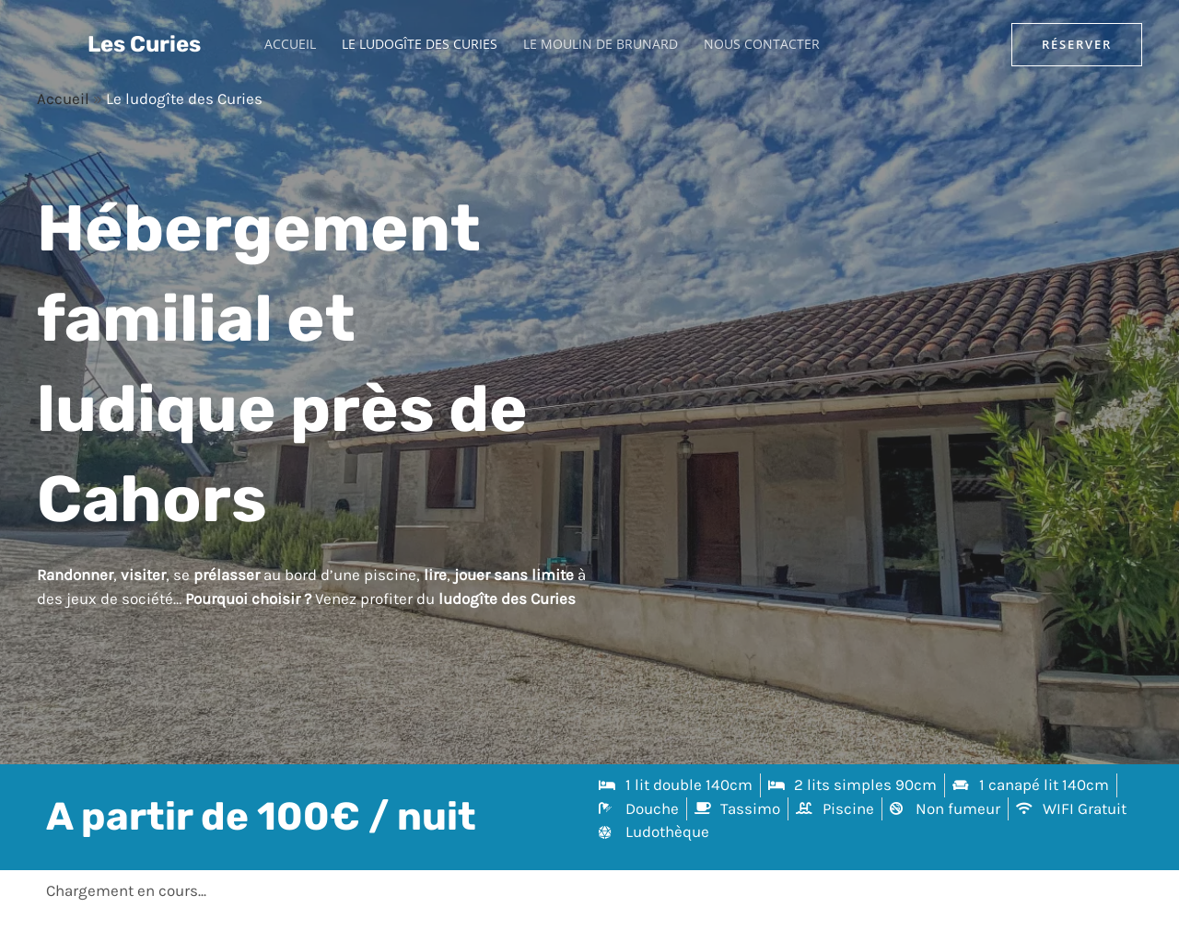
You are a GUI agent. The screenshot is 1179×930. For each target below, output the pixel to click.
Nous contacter (762, 43)
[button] (1076, 44)
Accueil (290, 43)
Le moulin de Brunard (600, 43)
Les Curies (144, 44)
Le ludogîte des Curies (419, 43)
